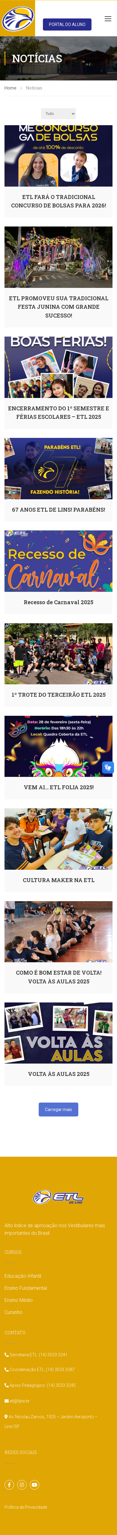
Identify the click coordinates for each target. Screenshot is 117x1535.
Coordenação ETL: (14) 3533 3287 (42, 1369)
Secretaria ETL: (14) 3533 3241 (38, 1354)
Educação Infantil (22, 1276)
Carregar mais (58, 1109)
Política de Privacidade (25, 1507)
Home (10, 88)
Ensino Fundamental (25, 1288)
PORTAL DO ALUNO (67, 24)
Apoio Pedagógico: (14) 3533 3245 (42, 1385)
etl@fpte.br (19, 1401)
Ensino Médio (18, 1300)
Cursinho (13, 1312)
